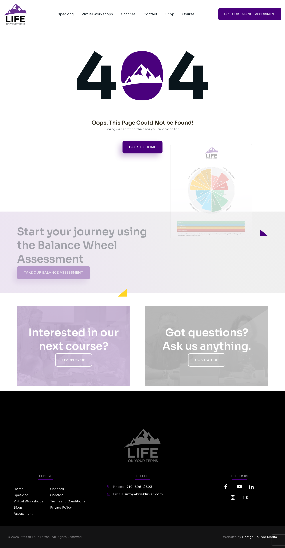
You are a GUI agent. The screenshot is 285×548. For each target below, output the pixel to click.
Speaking (66, 14)
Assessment (23, 514)
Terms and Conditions (67, 501)
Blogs (18, 508)
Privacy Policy (61, 508)
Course (188, 14)
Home (18, 489)
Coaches (128, 14)
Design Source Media (259, 537)
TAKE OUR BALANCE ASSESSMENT (250, 14)
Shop (169, 14)
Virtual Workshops (97, 14)
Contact (150, 14)
